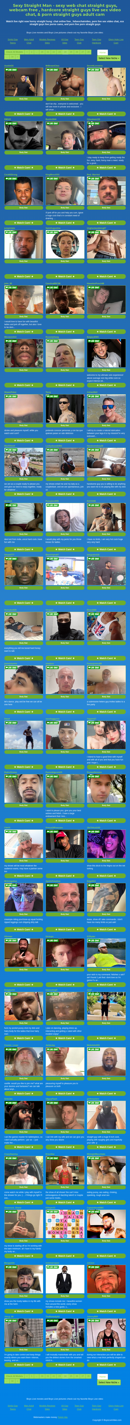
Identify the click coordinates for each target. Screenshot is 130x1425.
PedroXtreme (10, 772)
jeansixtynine (10, 663)
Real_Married (93, 174)
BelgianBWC (93, 337)
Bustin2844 (51, 119)
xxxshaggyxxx (53, 719)
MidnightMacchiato (96, 1154)
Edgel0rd (91, 881)
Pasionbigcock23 (54, 772)
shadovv (50, 663)
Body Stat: (24, 99)
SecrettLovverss (95, 66)
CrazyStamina (11, 1154)
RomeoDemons (94, 772)
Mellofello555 (93, 1045)
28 (88, 52)
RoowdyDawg (52, 337)
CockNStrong (10, 174)
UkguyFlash (51, 1099)
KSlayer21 (50, 1208)
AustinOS (9, 66)
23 (59, 52)
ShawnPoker (10, 392)
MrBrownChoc (53, 66)
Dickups (50, 936)
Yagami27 (91, 719)
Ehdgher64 (9, 990)
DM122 (7, 119)
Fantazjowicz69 (94, 663)
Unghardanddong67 (96, 228)
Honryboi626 (10, 610)
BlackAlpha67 (52, 555)
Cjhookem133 (93, 119)
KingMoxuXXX (53, 174)
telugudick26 (93, 555)
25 (71, 52)
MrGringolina (10, 881)
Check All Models (14, 52)
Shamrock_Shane (12, 1208)
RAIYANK (91, 501)
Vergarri (49, 610)
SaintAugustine (53, 228)
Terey (48, 392)
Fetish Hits (63, 1417)
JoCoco (90, 1263)
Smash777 (9, 555)
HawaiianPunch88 (95, 283)
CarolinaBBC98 (53, 283)
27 (83, 52)
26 (77, 52)
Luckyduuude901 (54, 446)
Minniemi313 (10, 337)
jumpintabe (9, 228)
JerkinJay (50, 1045)
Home (102, 52)
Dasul (7, 719)
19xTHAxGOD (93, 827)
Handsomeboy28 (95, 446)
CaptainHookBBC (95, 1208)
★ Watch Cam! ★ (23, 114)
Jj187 (89, 990)
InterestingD (51, 990)
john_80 (8, 283)
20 (42, 52)
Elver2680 (91, 610)
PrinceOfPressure (54, 827)
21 (48, 52)
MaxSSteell (9, 446)
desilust (8, 501)
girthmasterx (93, 1099)
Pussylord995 (52, 501)
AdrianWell (92, 392)
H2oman (8, 936)
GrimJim (8, 1099)
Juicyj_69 (8, 1316)
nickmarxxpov (52, 1263)
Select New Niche (109, 58)
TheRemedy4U (53, 1316)
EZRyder (91, 936)
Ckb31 (7, 827)
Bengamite (9, 1263)
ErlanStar (50, 1154)
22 (54, 52)
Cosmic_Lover (11, 1045)
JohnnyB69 (92, 1316)
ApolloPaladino (53, 881)
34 (12, 57)
